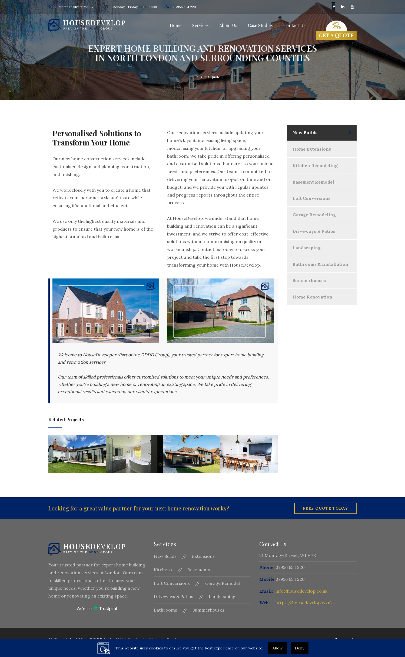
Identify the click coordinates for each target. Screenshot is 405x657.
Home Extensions (312, 149)
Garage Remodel (222, 583)
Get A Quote (322, 380)
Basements (198, 569)
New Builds (305, 132)
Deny (299, 648)
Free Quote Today (325, 508)
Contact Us (294, 25)
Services (200, 25)
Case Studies (260, 25)
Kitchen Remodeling (315, 165)
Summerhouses (309, 280)
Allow (278, 648)
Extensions (203, 556)
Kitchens (163, 569)
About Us (228, 25)
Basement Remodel (313, 182)
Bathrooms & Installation (320, 264)
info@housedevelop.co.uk (301, 591)
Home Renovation (312, 297)
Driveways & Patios (314, 231)
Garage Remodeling (314, 214)
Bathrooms (165, 610)
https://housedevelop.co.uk (304, 602)
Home (175, 25)
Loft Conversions (311, 198)
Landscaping (307, 247)
